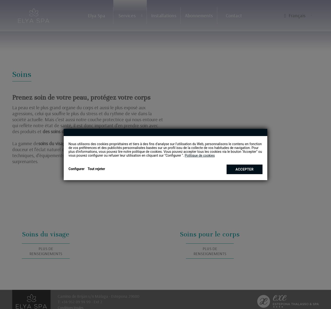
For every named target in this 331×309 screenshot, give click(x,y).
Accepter (244, 169)
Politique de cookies (200, 155)
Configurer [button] (76, 169)
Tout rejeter (96, 169)
